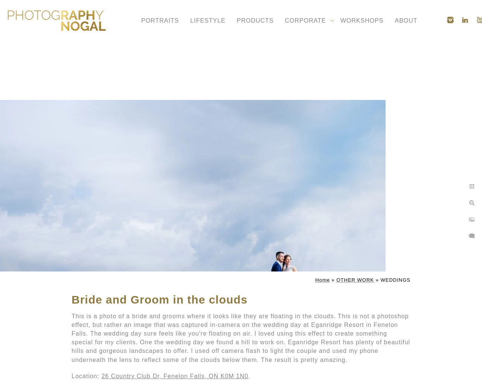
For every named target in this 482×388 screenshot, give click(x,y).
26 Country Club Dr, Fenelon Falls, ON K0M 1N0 (174, 376)
